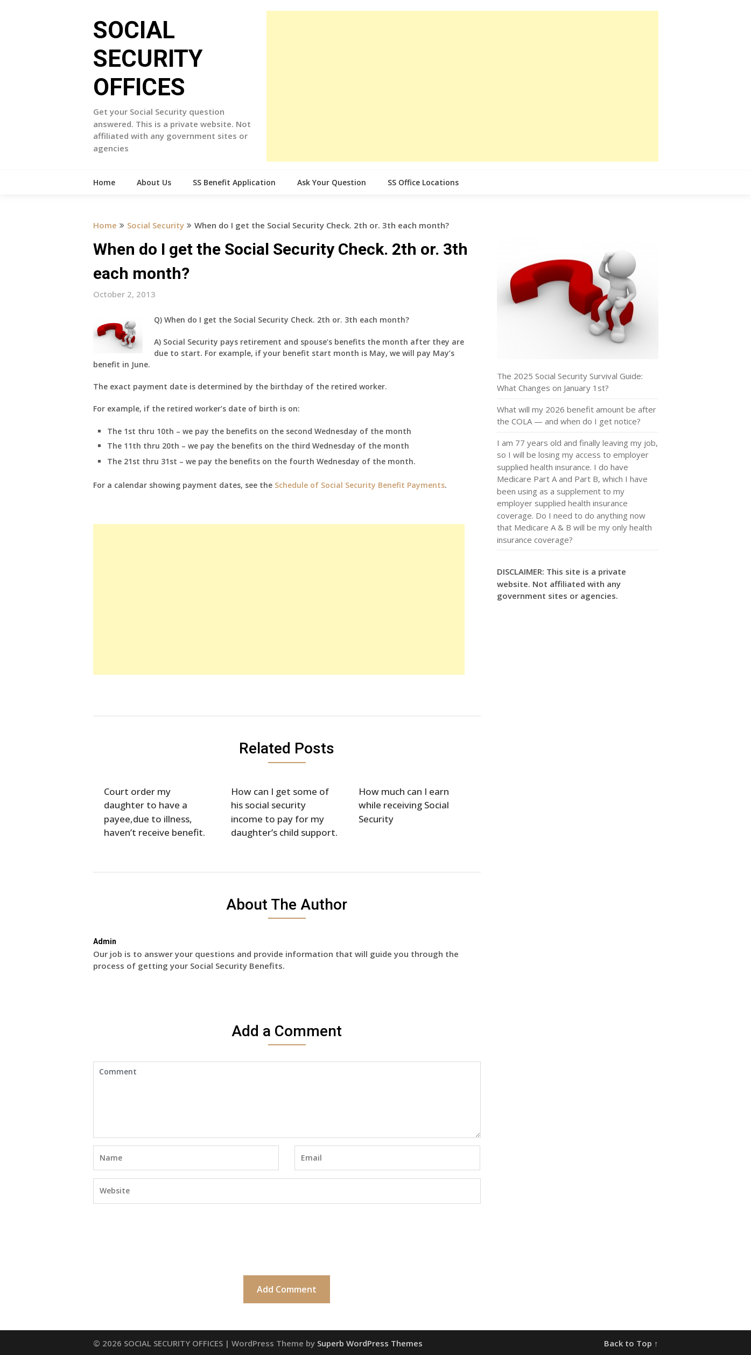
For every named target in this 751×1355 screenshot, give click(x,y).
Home (104, 182)
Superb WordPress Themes (370, 1343)
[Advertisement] (462, 86)
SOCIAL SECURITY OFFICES (148, 58)
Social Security (155, 225)
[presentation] (175, 1238)
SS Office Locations (423, 182)
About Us (154, 182)
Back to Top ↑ (631, 1343)
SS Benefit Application (234, 182)
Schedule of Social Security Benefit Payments (360, 485)
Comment (287, 1099)
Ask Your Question (331, 182)
